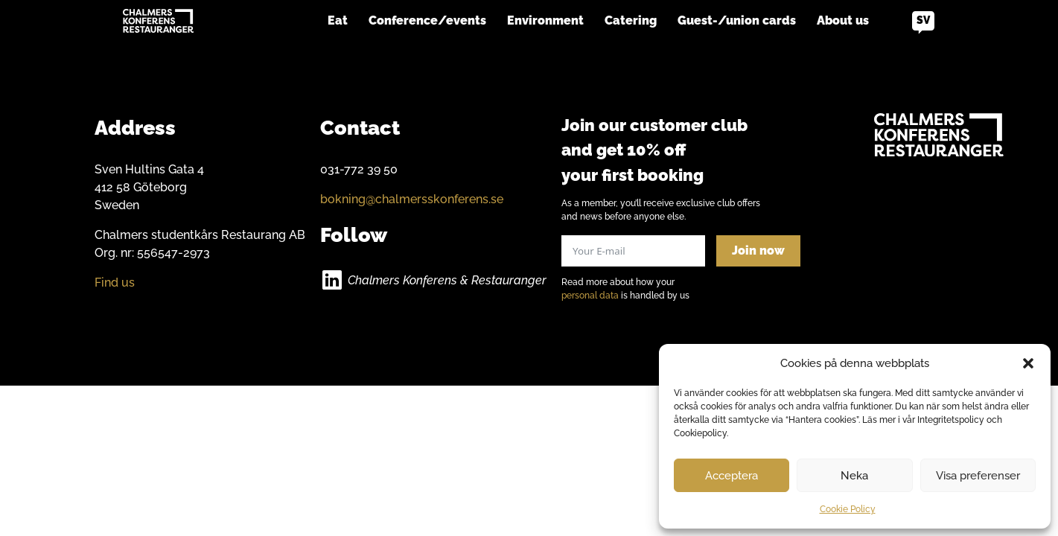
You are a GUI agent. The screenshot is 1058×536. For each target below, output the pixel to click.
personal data (590, 295)
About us (843, 20)
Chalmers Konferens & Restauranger (447, 280)
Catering (631, 20)
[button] (1028, 363)
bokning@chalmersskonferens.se (411, 199)
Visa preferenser (978, 475)
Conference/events (427, 20)
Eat (338, 20)
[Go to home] (158, 21)
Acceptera (731, 475)
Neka (854, 475)
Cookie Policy (848, 509)
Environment (545, 20)
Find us (115, 282)
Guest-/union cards (737, 20)
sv (923, 20)
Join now (758, 250)
